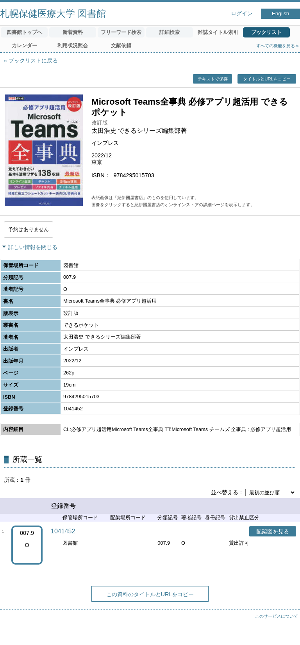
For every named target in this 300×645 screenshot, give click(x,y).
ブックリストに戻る (33, 60)
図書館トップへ (24, 32)
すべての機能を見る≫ (277, 45)
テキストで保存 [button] (213, 79)
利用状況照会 (72, 45)
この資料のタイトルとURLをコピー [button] (150, 594)
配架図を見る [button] (272, 531)
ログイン (242, 13)
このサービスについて (276, 616)
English (280, 13)
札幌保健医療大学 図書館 (53, 13)
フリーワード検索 (121, 32)
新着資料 (72, 32)
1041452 (63, 531)
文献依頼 (121, 45)
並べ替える (224, 492)
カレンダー (24, 45)
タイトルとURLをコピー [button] (266, 79)
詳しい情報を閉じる (32, 247)
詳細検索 (169, 32)
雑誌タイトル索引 (218, 32)
